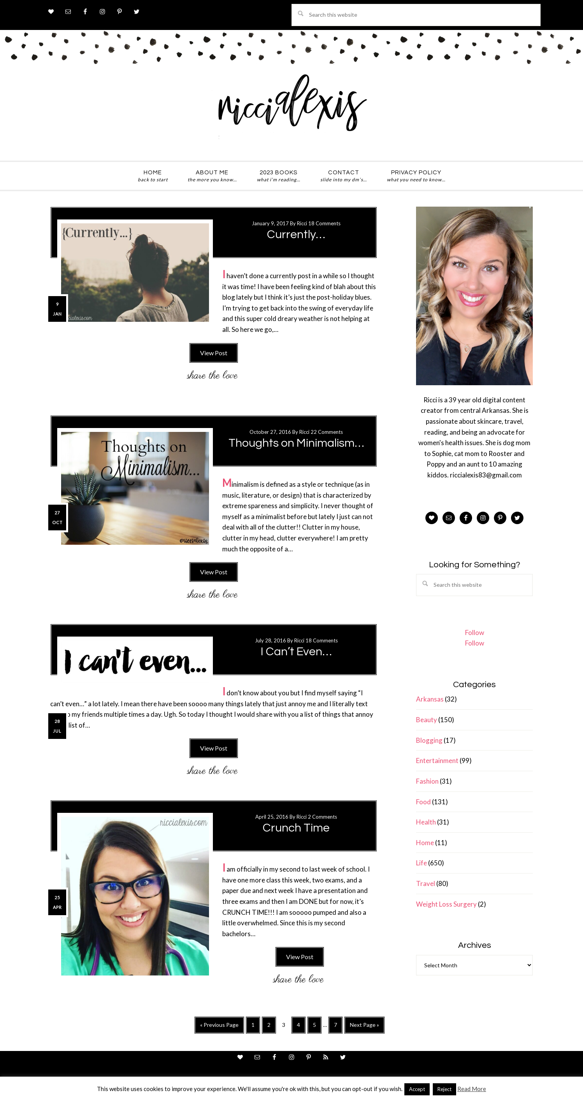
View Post (213, 352)
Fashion (427, 781)
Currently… (296, 234)
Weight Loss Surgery (446, 904)
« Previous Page (219, 1027)
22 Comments (327, 432)
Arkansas (430, 699)
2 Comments (322, 817)
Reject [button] (444, 1089)
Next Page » (364, 1027)
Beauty (426, 720)
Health (426, 822)
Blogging (429, 740)
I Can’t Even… (296, 652)
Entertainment (437, 760)
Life (421, 863)
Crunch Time (296, 828)
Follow (474, 632)
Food (423, 802)
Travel (425, 883)
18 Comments (324, 223)
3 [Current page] (286, 1026)
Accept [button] (417, 1089)
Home (425, 843)
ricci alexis (291, 110)
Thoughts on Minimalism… (296, 443)
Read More (471, 1088)
